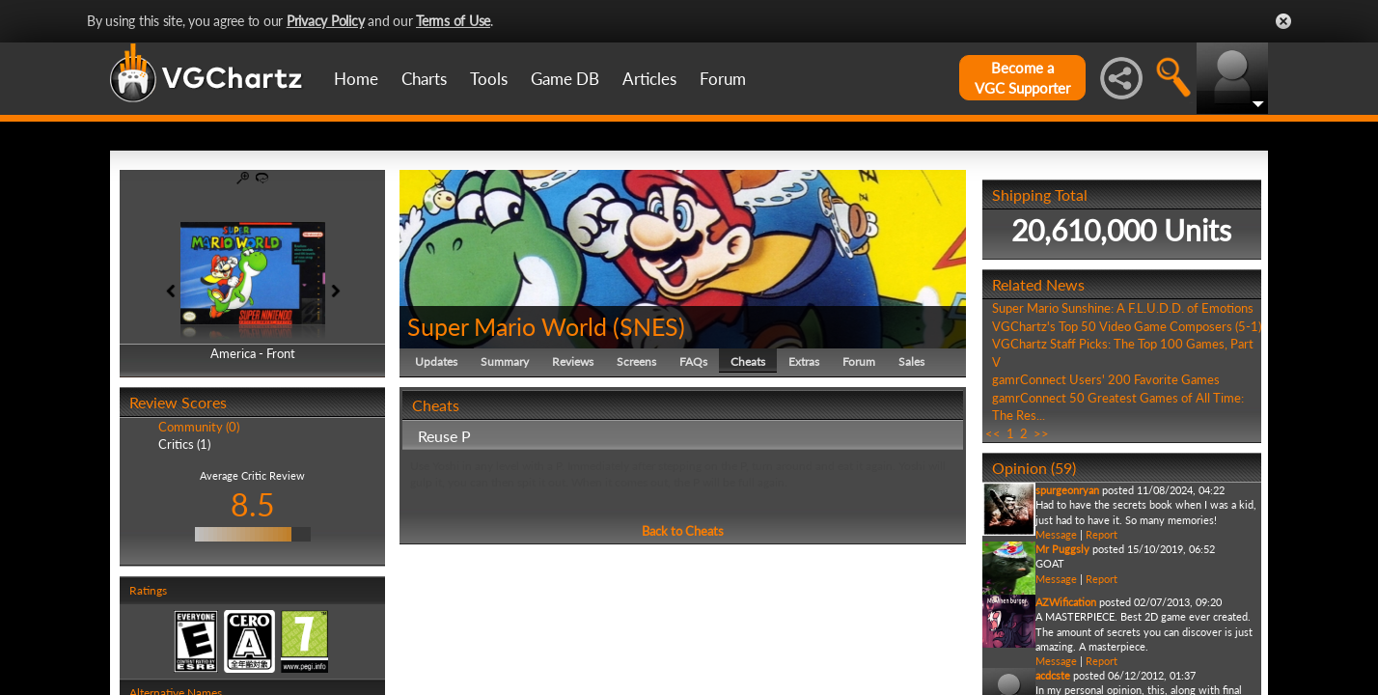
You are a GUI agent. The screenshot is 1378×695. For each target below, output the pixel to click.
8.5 (253, 504)
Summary (505, 361)
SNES (649, 326)
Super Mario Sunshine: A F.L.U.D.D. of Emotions (1123, 308)
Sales (911, 361)
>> (1041, 433)
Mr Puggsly (1062, 548)
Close (1283, 21)
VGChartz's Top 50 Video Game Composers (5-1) (1126, 326)
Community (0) (198, 426)
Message (1056, 534)
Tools (489, 79)
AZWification (1065, 602)
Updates (436, 361)
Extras (803, 361)
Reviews (572, 361)
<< (993, 433)
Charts (424, 79)
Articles (649, 79)
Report (1101, 534)
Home (356, 79)
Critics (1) (184, 444)
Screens (636, 361)
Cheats (747, 361)
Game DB (565, 79)
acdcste (1052, 675)
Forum (723, 79)
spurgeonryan (1067, 490)
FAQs (693, 361)
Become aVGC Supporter (1022, 78)
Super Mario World (507, 326)
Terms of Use (453, 21)
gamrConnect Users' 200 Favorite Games (1106, 379)
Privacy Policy (326, 21)
